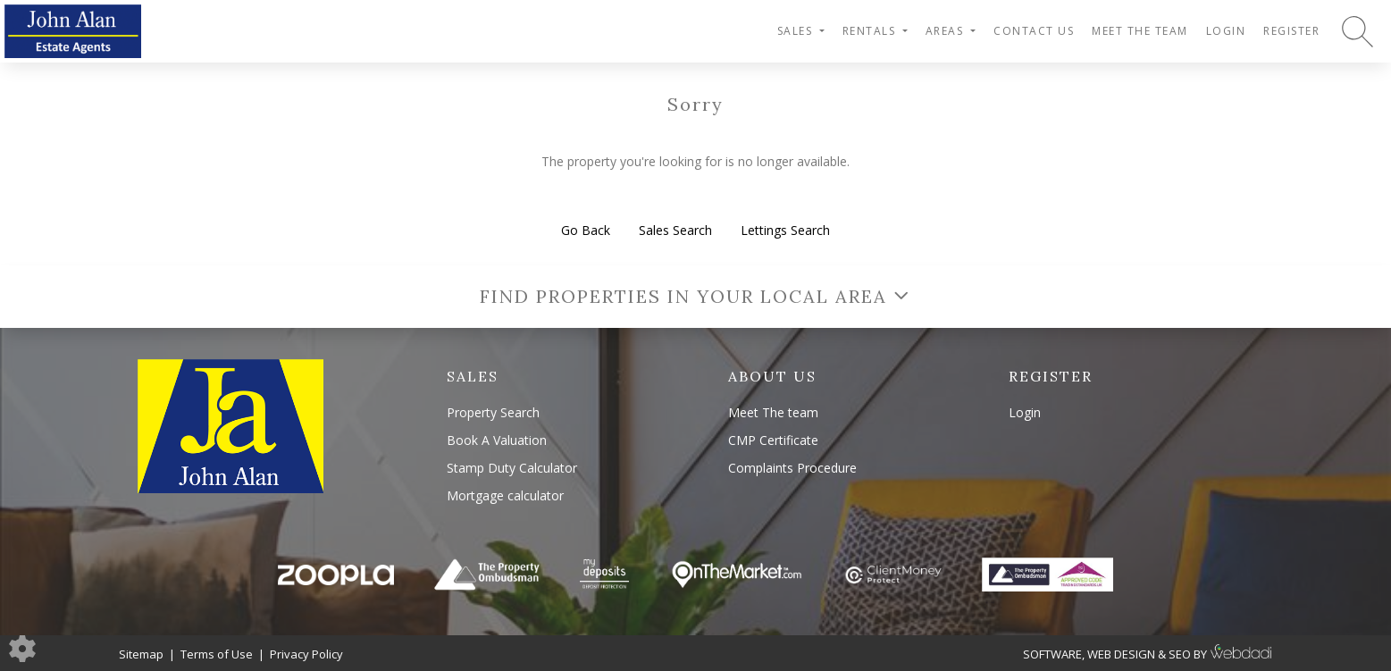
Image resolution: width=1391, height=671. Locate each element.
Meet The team (1140, 30)
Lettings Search (785, 230)
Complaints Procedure (792, 467)
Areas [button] (947, 30)
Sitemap (141, 654)
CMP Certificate (773, 440)
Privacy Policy (306, 654)
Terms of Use (216, 654)
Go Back (585, 230)
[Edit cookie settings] (22, 647)
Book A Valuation (497, 440)
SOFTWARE (1052, 654)
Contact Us (1033, 30)
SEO (1180, 654)
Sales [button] (797, 30)
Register (1291, 30)
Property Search (493, 412)
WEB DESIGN (1121, 654)
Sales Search (675, 230)
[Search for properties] (1357, 30)
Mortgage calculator (505, 495)
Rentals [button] (871, 30)
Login (1226, 30)
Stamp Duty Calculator (512, 467)
